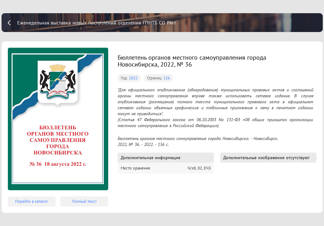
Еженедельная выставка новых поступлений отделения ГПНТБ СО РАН (96, 22)
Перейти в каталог (31, 201)
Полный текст (84, 201)
